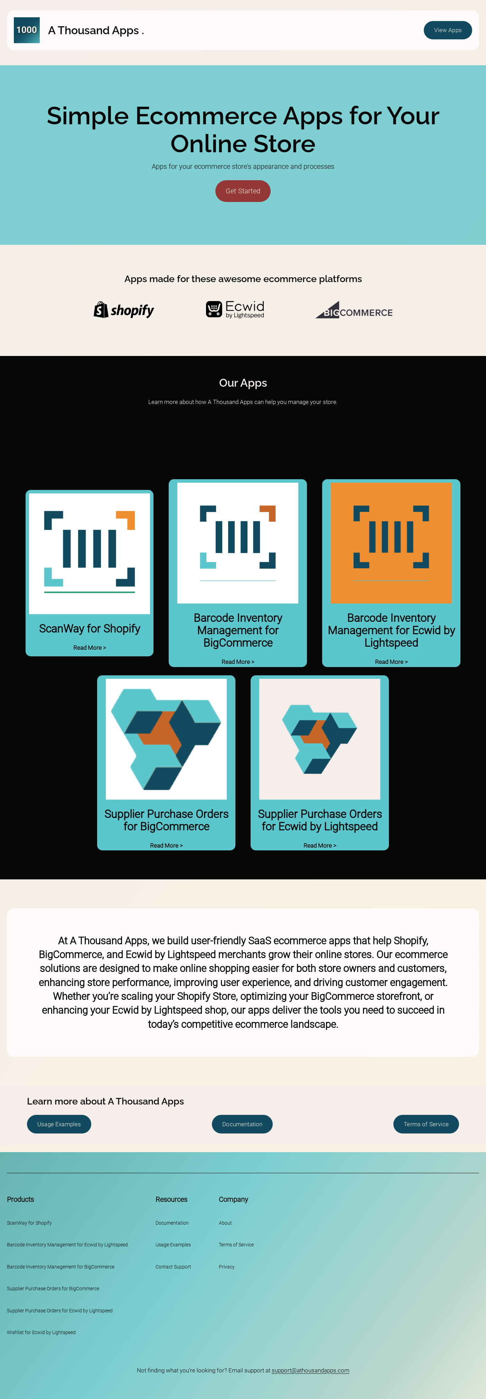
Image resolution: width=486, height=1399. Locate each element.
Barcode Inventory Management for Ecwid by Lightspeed (391, 630)
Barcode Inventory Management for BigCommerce (238, 630)
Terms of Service (426, 1124)
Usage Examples (59, 1124)
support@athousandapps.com (310, 1370)
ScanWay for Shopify (89, 628)
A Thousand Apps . (96, 30)
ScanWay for (21, 1223)
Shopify (44, 1223)
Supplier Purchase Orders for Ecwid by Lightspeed (320, 820)
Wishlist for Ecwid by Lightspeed (41, 1332)
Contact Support (173, 1267)
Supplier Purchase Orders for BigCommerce (166, 820)
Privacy (227, 1267)
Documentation (242, 1124)
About (225, 1223)
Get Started (243, 191)
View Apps (448, 30)
